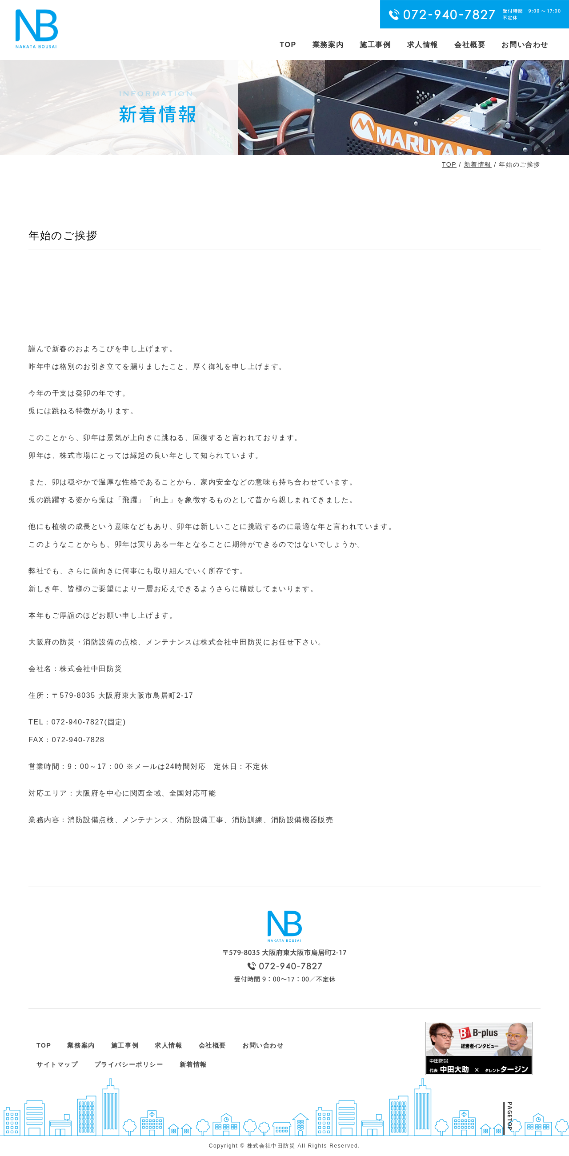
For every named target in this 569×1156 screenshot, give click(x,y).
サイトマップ (57, 1064)
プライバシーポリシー (129, 1064)
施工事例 (375, 44)
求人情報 (422, 44)
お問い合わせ (525, 44)
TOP (288, 44)
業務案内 (328, 44)
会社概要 (469, 44)
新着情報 (478, 164)
